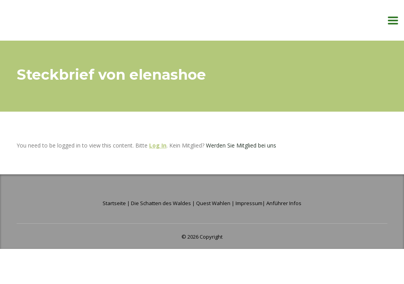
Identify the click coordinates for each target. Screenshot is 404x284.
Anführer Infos (283, 203)
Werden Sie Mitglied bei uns (241, 145)
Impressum (249, 203)
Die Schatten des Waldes (161, 203)
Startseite (115, 203)
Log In (157, 145)
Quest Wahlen (213, 203)
